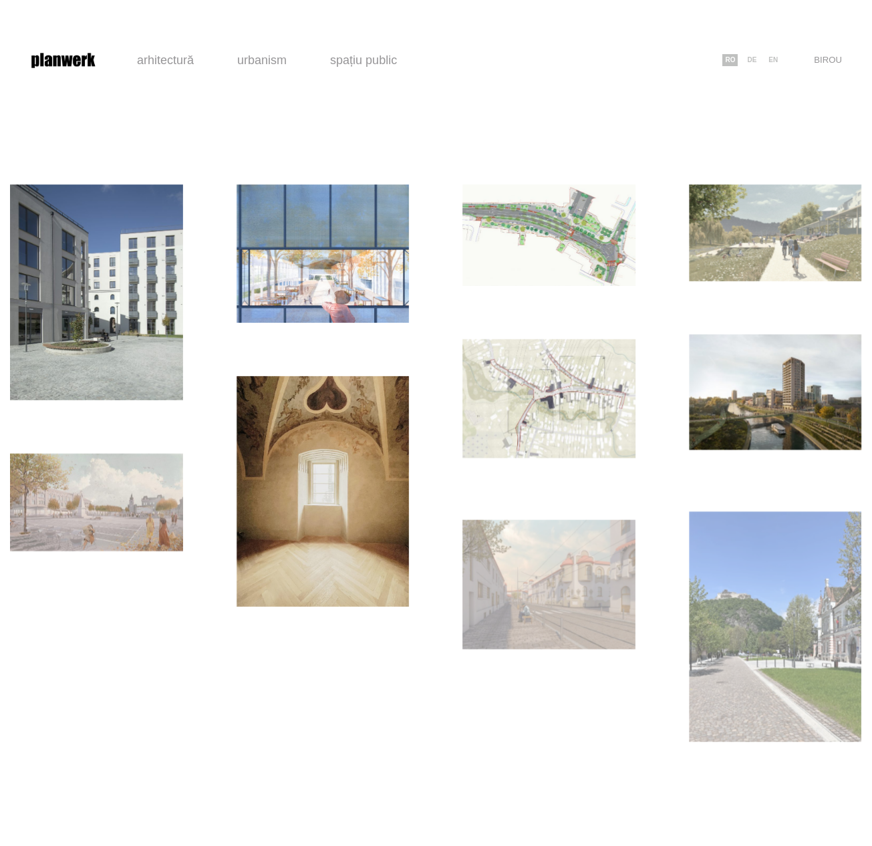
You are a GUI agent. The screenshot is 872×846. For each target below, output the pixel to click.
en (773, 59)
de (751, 59)
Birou (828, 60)
